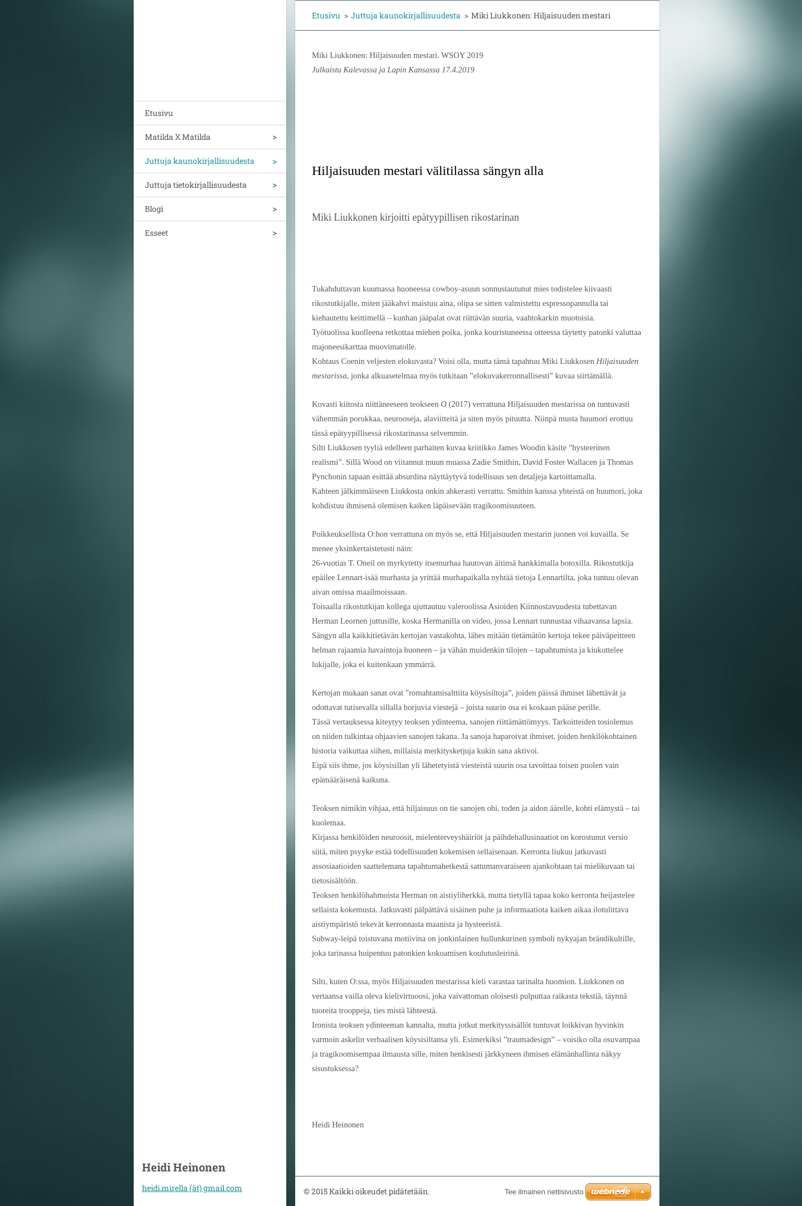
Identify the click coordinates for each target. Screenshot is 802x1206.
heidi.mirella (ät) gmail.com (192, 1188)
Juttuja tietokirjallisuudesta (196, 184)
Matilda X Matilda (178, 137)
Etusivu (159, 113)
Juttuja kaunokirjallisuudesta (200, 160)
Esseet (156, 232)
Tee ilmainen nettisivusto (544, 1192)
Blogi (154, 208)
